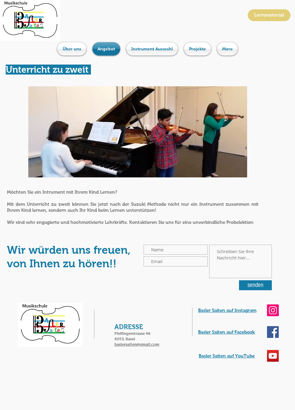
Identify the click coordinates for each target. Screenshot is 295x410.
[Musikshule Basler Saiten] (273, 310)
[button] (137, 131)
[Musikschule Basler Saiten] (273, 332)
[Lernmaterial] (269, 15)
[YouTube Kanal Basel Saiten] (273, 356)
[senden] (255, 285)
